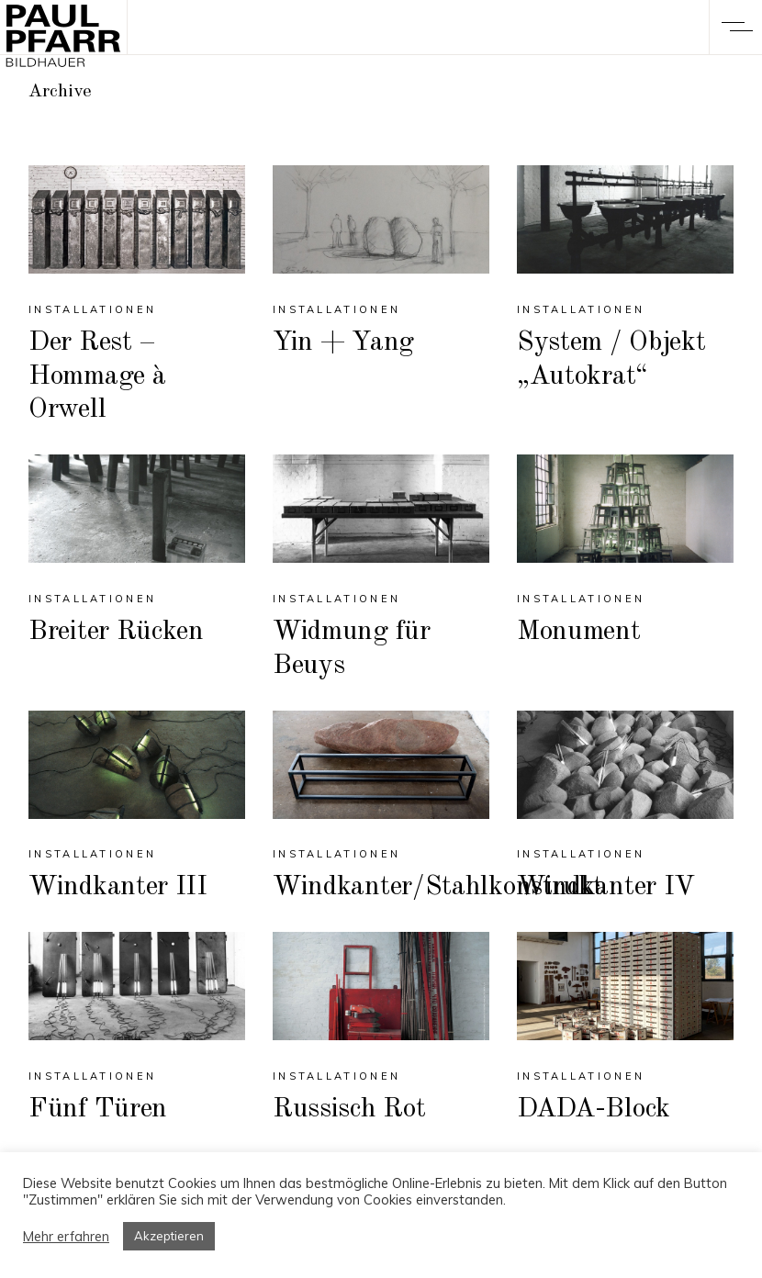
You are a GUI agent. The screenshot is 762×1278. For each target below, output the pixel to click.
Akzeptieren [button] (169, 1235)
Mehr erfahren (66, 1236)
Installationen (92, 309)
